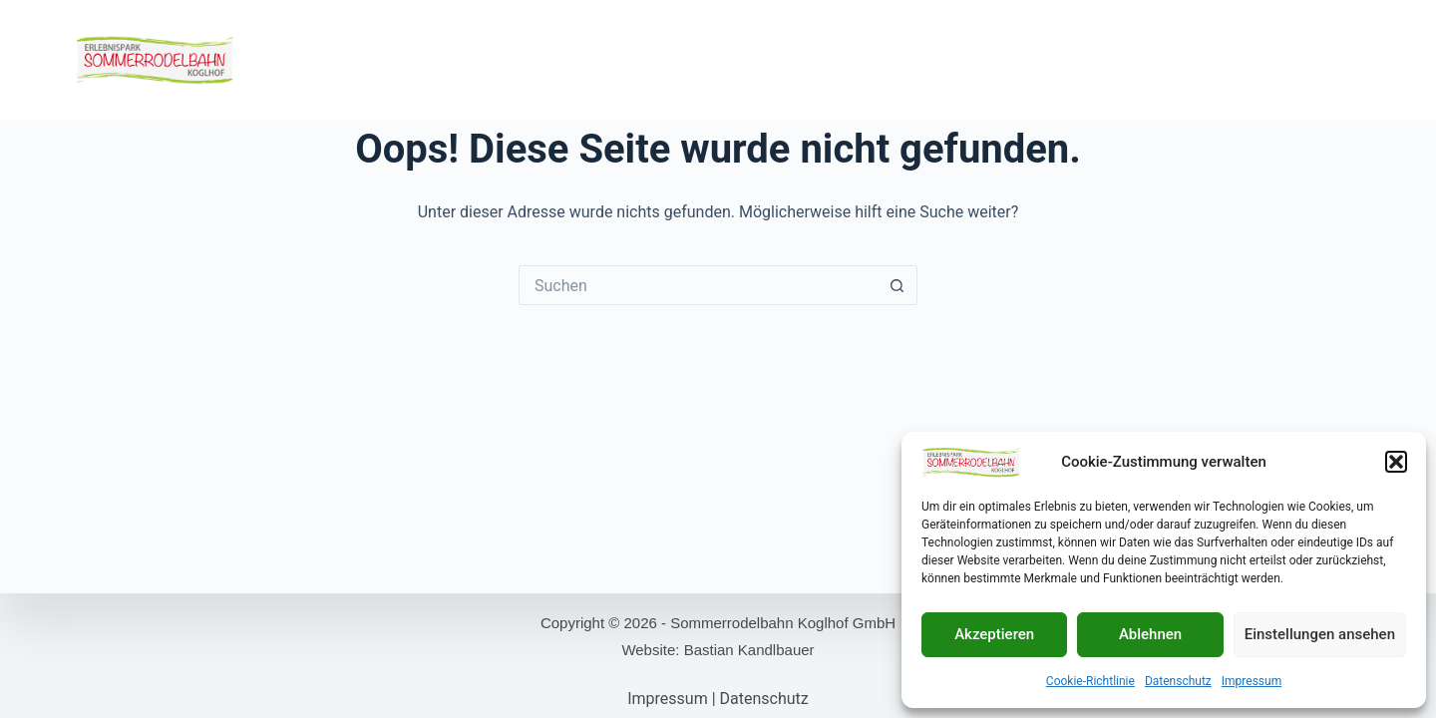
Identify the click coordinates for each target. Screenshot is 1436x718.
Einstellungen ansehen (1320, 634)
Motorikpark (565, 59)
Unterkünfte (1056, 59)
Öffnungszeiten (863, 59)
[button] (1396, 462)
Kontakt (1276, 59)
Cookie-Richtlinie (1090, 681)
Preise (965, 59)
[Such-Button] (897, 285)
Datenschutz (1178, 681)
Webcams (753, 59)
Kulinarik (664, 59)
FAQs (1345, 59)
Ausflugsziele (1175, 59)
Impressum (1251, 681)
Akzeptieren (994, 634)
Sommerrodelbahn (432, 59)
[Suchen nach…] (698, 285)
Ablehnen (1150, 634)
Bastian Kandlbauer (749, 649)
